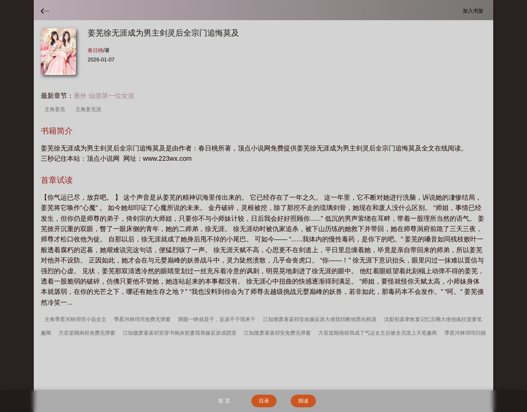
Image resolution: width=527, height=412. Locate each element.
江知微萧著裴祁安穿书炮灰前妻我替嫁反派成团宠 (179, 333)
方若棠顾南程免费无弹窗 (87, 333)
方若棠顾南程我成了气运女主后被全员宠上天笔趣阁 (377, 333)
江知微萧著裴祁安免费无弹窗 (277, 333)
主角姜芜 (56, 109)
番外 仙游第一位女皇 (104, 95)
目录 (264, 401)
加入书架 (474, 10)
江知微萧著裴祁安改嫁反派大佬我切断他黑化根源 (319, 319)
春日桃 (95, 50)
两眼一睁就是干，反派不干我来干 (217, 319)
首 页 (224, 401)
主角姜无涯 (89, 109)
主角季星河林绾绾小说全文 (75, 319)
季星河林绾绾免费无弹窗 (142, 319)
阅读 (303, 401)
